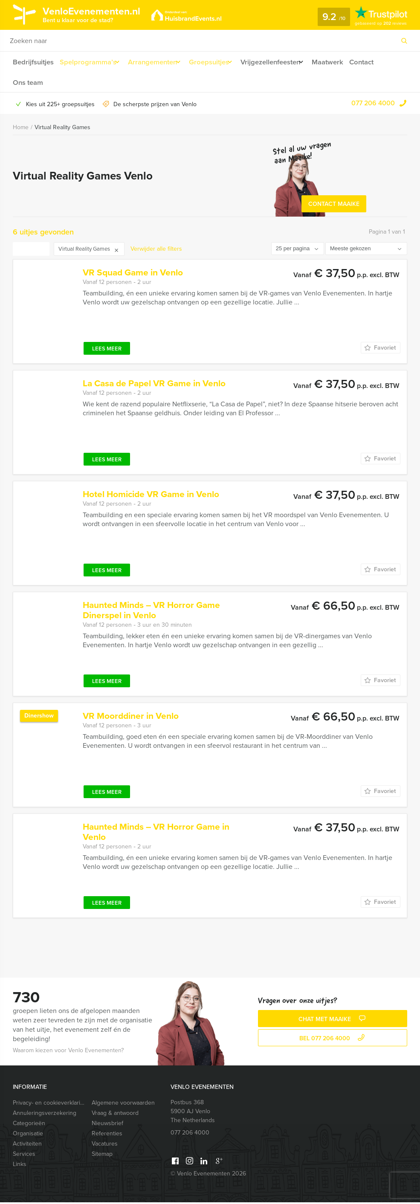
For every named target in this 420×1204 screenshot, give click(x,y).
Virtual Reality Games (62, 129)
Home (21, 129)
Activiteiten (27, 1145)
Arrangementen (156, 62)
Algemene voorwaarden (123, 1104)
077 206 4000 (373, 105)
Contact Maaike (333, 205)
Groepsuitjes (216, 62)
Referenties (107, 1135)
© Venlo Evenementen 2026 (208, 1175)
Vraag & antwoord (115, 1114)
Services (24, 1155)
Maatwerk (343, 62)
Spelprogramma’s (88, 62)
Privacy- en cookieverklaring (48, 1104)
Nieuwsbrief (107, 1124)
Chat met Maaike (333, 1021)
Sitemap (102, 1155)
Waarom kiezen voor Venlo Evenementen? (68, 1052)
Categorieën (29, 1124)
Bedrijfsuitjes (33, 62)
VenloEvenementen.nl (100, 14)
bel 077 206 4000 (333, 1040)
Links (19, 1165)
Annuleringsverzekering (44, 1114)
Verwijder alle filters (156, 250)
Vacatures (105, 1145)
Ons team (27, 83)
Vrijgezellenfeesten (281, 62)
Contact (378, 62)
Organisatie (28, 1135)
